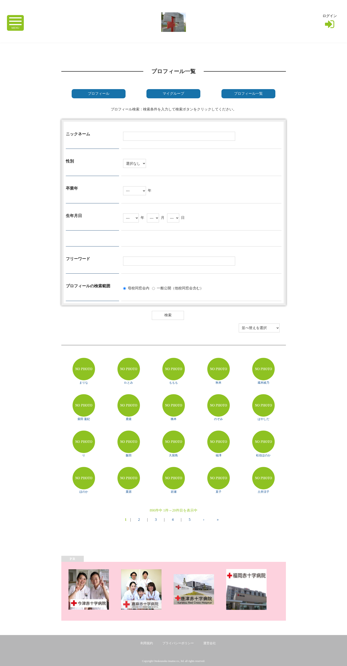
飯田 (129, 455)
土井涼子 (263, 491)
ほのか (83, 491)
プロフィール (98, 93)
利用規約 (146, 643)
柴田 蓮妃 (83, 419)
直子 (218, 491)
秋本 (218, 382)
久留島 (173, 455)
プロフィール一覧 (248, 93)
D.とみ (128, 382)
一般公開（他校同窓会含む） (180, 288)
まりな (83, 382)
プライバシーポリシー (178, 643)
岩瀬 (174, 491)
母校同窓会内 (138, 288)
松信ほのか (263, 455)
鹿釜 (129, 419)
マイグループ (173, 93)
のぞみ (218, 419)
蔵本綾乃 (263, 382)
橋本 (174, 419)
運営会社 (209, 643)
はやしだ (263, 419)
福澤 (218, 455)
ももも (173, 382)
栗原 (129, 491)
